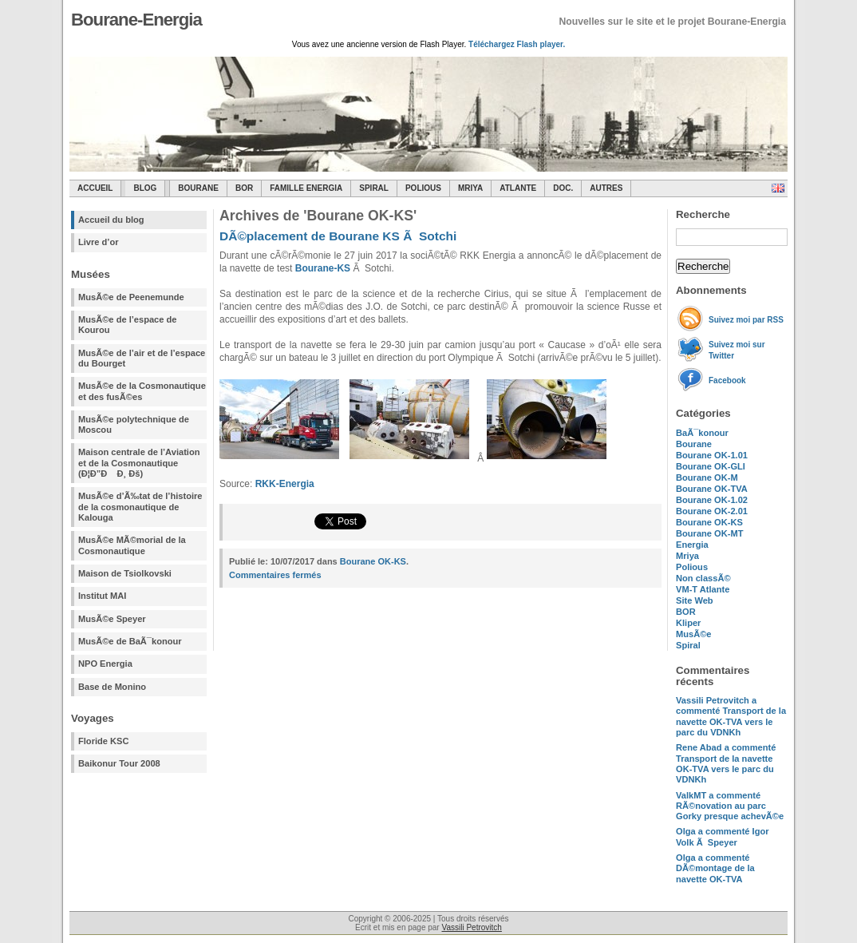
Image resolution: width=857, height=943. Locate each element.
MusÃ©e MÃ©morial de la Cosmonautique (132, 545)
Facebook (727, 380)
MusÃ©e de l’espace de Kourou (127, 325)
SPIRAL (374, 188)
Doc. (563, 188)
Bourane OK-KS (709, 522)
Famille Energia (306, 188)
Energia (692, 544)
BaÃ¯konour (702, 433)
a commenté (731, 716)
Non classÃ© (703, 578)
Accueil (95, 188)
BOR (244, 188)
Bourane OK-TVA (712, 488)
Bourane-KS (322, 268)
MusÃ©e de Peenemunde (131, 297)
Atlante (518, 188)
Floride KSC (103, 741)
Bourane (198, 188)
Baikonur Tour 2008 (119, 763)
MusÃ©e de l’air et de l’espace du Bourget (141, 358)
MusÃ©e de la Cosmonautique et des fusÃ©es (142, 391)
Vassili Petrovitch (471, 927)
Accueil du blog (111, 219)
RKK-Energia (284, 483)
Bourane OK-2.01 (712, 511)
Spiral (688, 645)
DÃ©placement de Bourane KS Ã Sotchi (337, 236)
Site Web (694, 600)
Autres (606, 188)
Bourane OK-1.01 (712, 455)
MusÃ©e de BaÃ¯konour (130, 641)
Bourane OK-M (707, 477)
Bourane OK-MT (709, 533)
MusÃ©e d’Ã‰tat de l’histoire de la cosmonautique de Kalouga (140, 506)
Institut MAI (102, 595)
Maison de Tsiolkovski (125, 573)
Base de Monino (112, 686)
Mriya (470, 188)
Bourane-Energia (136, 20)
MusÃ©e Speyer (112, 619)
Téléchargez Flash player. (516, 44)
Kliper (688, 623)
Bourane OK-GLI (710, 466)
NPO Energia (105, 663)
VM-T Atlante (702, 589)
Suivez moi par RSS (746, 319)
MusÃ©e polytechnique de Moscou (133, 424)
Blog (144, 188)
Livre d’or (98, 242)
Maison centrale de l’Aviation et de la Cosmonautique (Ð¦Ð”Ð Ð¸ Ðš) (138, 462)
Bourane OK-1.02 (712, 500)
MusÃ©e (694, 634)
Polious (423, 188)
